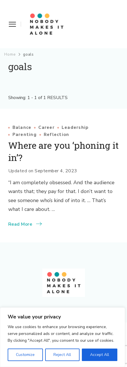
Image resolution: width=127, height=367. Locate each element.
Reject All (62, 354)
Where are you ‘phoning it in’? (63, 151)
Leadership (75, 127)
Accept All (99, 354)
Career (46, 127)
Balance (22, 127)
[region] (62, 337)
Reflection (56, 135)
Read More (20, 224)
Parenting (25, 135)
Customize (25, 354)
